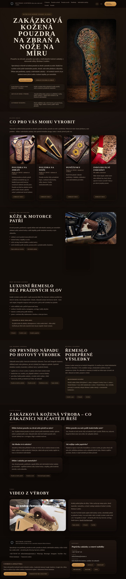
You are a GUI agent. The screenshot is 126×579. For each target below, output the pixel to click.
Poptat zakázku (109, 4)
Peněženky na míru (43, 383)
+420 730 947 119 (15, 553)
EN (101, 4)
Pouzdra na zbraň (55, 2)
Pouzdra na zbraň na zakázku (17, 383)
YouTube (88, 397)
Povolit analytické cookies (15, 573)
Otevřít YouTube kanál (86, 520)
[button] (91, 60)
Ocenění (47, 5)
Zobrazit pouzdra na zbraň (45, 80)
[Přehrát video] (38, 515)
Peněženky (73, 2)
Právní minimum (14, 557)
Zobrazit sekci (18, 196)
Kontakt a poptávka (34, 333)
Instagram (54, 553)
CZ (97, 4)
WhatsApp (40, 553)
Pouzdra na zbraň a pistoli (17, 475)
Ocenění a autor (22, 333)
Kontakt (52, 5)
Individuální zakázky (83, 2)
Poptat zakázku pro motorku (17, 249)
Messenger (47, 553)
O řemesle (47, 2)
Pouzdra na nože (65, 2)
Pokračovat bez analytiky (38, 573)
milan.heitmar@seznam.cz (28, 553)
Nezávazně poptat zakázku (44, 475)
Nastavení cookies (26, 557)
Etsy (65, 553)
